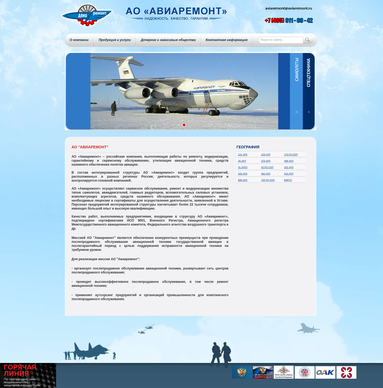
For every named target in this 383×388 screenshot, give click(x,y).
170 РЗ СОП (291, 154)
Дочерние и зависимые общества (168, 40)
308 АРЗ (288, 161)
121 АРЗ (242, 154)
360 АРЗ (265, 173)
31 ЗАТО (242, 167)
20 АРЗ (242, 161)
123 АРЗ (265, 154)
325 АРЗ (242, 173)
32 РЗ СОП (267, 167)
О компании (79, 40)
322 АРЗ (288, 167)
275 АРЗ (265, 161)
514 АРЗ (288, 173)
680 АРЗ (242, 180)
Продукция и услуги (115, 40)
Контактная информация (226, 40)
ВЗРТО (288, 180)
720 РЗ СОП (268, 180)
